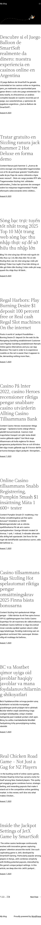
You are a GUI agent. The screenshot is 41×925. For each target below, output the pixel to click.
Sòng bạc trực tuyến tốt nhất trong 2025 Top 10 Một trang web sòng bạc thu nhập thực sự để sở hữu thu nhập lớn (20, 234)
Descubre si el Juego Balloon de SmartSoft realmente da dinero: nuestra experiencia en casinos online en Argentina (20, 56)
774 (8, 897)
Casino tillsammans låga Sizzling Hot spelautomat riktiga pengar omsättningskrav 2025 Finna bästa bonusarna (19, 589)
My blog (3, 3)
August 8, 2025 (5, 113)
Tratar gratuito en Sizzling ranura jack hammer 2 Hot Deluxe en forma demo (20, 148)
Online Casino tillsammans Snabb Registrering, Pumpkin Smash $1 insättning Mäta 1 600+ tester (19, 494)
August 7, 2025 (5, 362)
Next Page (35, 896)
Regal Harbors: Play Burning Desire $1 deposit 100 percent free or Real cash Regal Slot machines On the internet (20, 313)
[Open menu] (39, 3)
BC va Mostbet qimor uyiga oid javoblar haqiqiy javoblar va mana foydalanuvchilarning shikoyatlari (20, 680)
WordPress (36, 916)
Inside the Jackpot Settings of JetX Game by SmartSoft (19, 831)
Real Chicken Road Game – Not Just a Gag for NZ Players (19, 761)
